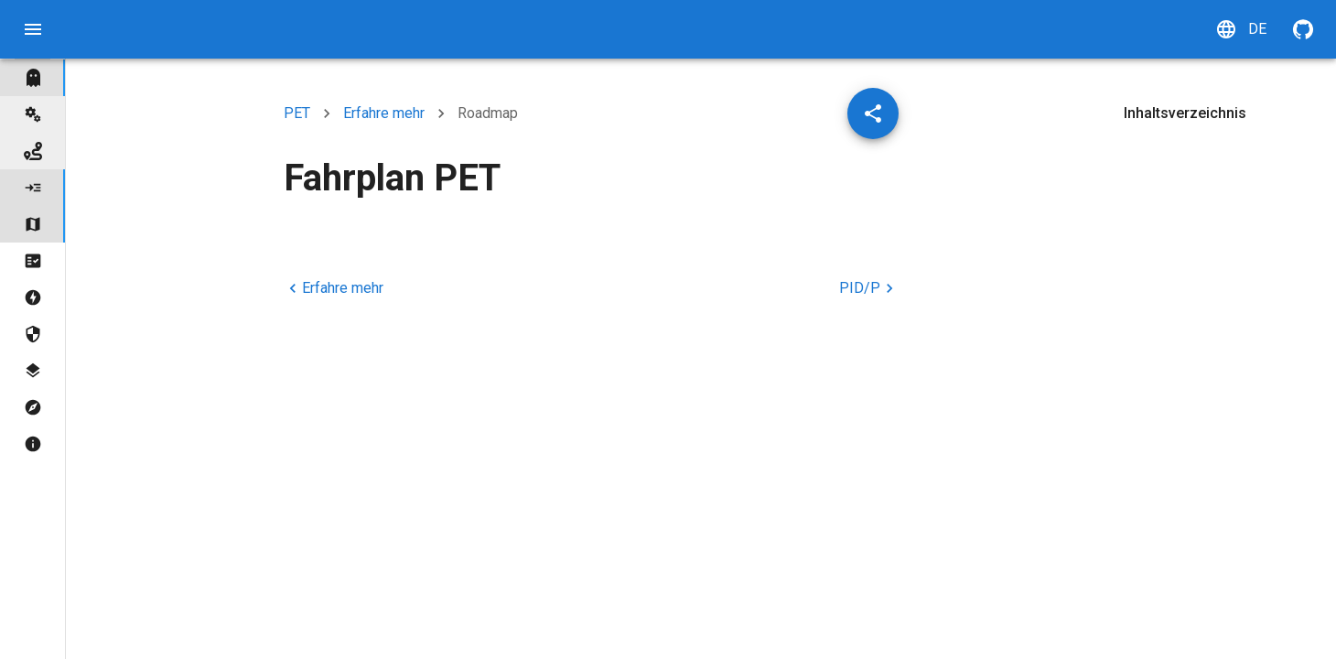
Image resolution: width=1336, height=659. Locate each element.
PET (297, 113)
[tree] (32, 260)
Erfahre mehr (384, 113)
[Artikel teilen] (873, 113)
